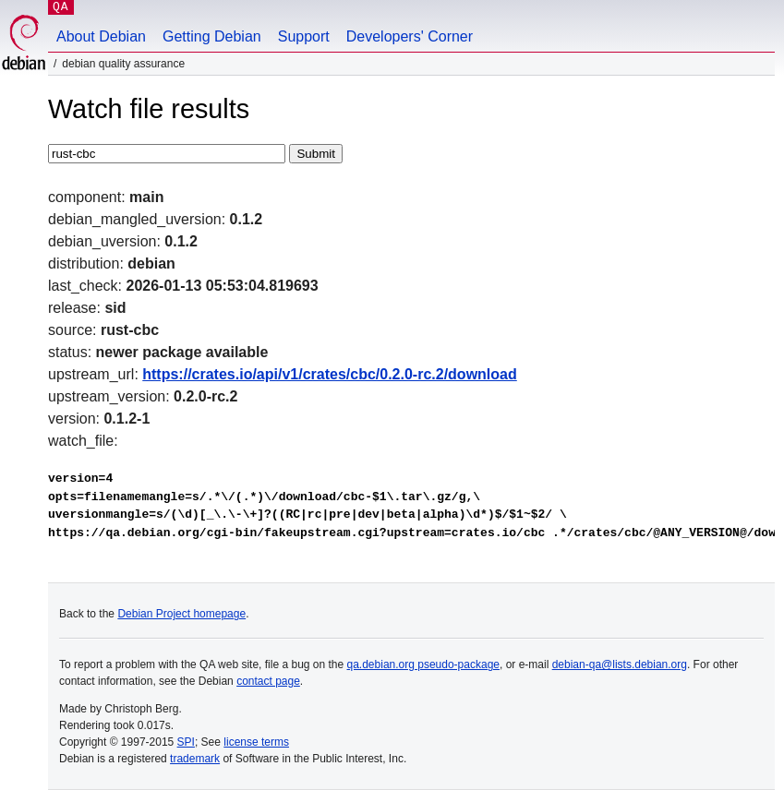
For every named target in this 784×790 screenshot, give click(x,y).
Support (304, 36)
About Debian (101, 36)
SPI (186, 742)
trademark (195, 758)
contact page (268, 681)
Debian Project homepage (181, 613)
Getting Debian (212, 36)
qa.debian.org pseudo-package (423, 664)
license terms (256, 742)
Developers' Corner (409, 36)
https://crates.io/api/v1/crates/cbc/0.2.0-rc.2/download (329, 374)
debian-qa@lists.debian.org (619, 664)
